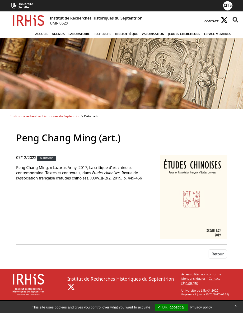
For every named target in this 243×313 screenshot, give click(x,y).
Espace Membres (217, 34)
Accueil (41, 34)
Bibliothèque (126, 34)
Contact (211, 21)
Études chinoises (106, 172)
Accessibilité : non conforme (201, 274)
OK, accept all (171, 307)
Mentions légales (193, 278)
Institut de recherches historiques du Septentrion (45, 116)
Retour (218, 254)
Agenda (58, 34)
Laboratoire (79, 34)
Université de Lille (193, 290)
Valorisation (153, 34)
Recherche (102, 34)
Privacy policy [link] (201, 307)
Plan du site (189, 283)
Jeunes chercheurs (184, 34)
